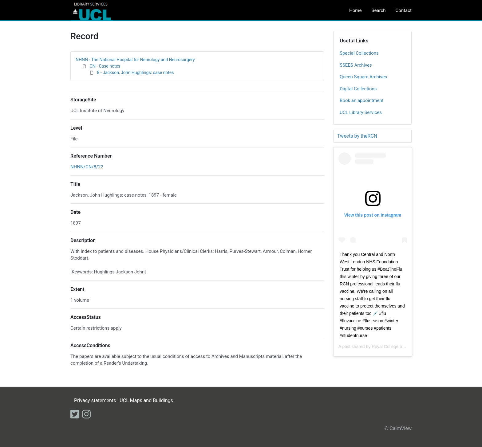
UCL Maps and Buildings (146, 400)
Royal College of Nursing (395, 346)
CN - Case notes (104, 66)
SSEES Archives (356, 65)
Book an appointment (362, 100)
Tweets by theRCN (357, 136)
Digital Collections (358, 89)
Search (378, 10)
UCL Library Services (361, 112)
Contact (404, 10)
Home (355, 10)
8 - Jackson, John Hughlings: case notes (135, 72)
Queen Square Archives (363, 77)
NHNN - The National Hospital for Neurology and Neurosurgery (135, 59)
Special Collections (359, 53)
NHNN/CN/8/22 (86, 167)
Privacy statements (95, 400)
